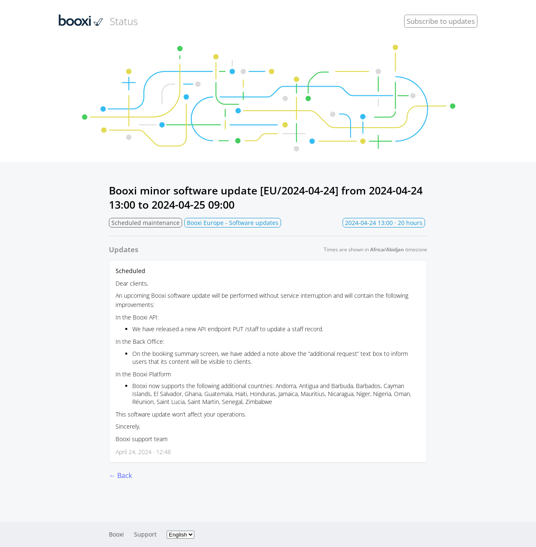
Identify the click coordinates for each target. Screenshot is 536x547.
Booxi (116, 534)
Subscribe (441, 21)
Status (98, 20)
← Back (120, 475)
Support (145, 534)
